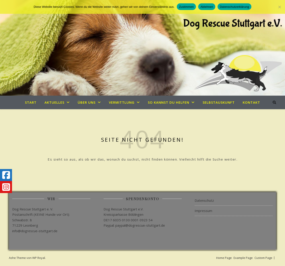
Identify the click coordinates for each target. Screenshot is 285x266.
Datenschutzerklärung (234, 6)
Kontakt (251, 102)
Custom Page (263, 258)
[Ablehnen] (279, 7)
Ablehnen (206, 6)
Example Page (243, 258)
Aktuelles (54, 102)
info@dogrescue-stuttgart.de (34, 231)
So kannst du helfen (168, 102)
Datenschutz (204, 200)
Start (31, 102)
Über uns (87, 102)
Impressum (203, 210)
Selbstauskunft (219, 102)
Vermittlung (121, 102)
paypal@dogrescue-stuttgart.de (140, 225)
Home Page (224, 258)
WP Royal (38, 258)
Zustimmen (186, 6)
